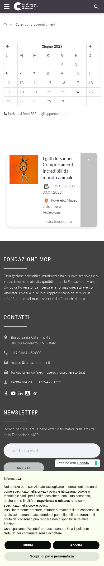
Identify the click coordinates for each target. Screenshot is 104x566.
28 (35, 101)
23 (63, 92)
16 (63, 83)
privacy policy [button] (47, 491)
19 (8, 92)
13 (21, 83)
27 (21, 101)
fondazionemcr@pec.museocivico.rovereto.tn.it (48, 372)
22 (49, 92)
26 (8, 101)
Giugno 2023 (52, 46)
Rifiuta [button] (28, 545)
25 (91, 92)
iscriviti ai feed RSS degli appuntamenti (35, 113)
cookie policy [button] (37, 505)
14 (35, 83)
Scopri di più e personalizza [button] (52, 556)
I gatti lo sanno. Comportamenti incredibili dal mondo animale (60, 168)
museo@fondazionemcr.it (30, 362)
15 (49, 83)
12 (8, 83)
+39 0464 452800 (26, 353)
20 (21, 92)
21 (35, 92)
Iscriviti (24, 468)
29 (49, 101)
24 (77, 92)
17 (77, 83)
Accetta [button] (76, 545)
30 (63, 101)
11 (91, 73)
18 (91, 83)
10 (77, 73)
